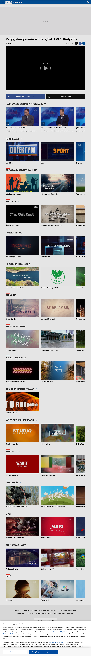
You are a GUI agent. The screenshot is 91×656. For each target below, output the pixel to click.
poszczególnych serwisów (57, 642)
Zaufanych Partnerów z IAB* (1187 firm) (56, 632)
